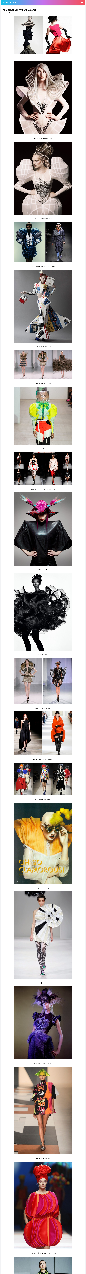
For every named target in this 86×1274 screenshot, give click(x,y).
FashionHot (12, 2)
